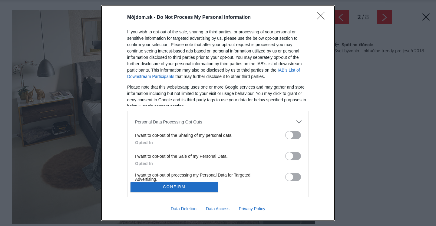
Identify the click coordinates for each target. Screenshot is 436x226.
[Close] (323, 17)
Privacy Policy (252, 208)
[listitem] (218, 122)
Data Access (218, 208)
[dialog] (218, 113)
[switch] (293, 135)
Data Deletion (184, 208)
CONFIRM (174, 187)
